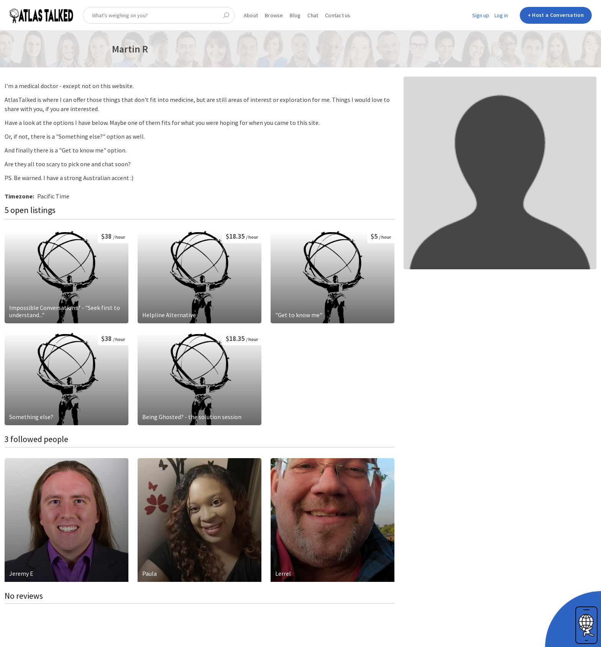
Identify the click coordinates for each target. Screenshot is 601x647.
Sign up (480, 15)
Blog (295, 15)
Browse (274, 15)
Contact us (337, 15)
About (251, 15)
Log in (501, 15)
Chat (312, 15)
